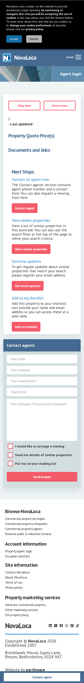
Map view (24, 105)
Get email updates (27, 286)
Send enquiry (42, 477)
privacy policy (34, 29)
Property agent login (18, 551)
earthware (35, 669)
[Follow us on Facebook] (61, 625)
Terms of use (13, 582)
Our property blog (16, 615)
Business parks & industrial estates (28, 534)
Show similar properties (31, 249)
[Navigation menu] (78, 56)
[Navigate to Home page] (19, 57)
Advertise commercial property (25, 605)
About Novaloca (16, 577)
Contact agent (42, 677)
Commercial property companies (26, 524)
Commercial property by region (25, 518)
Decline (34, 39)
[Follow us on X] (55, 625)
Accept (14, 39)
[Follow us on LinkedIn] (50, 625)
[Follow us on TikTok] (77, 625)
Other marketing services (21, 610)
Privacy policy (13, 587)
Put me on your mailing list (35, 463)
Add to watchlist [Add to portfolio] (26, 327)
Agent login (70, 74)
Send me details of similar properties (43, 455)
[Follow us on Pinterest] (72, 625)
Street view (59, 105)
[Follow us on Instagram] (66, 625)
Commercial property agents (24, 529)
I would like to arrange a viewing (39, 446)
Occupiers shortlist (17, 556)
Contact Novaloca (17, 572)
